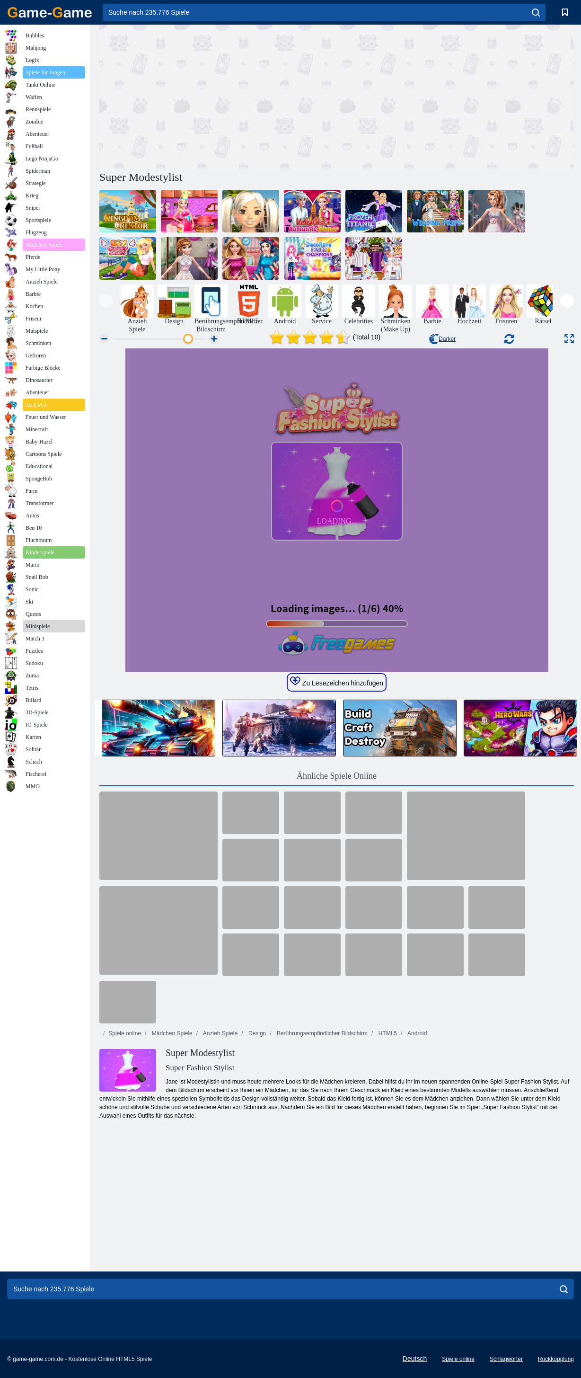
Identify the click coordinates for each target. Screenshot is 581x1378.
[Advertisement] (218, 96)
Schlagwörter (506, 1359)
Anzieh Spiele (220, 1033)
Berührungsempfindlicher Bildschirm (321, 1033)
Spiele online (124, 1033)
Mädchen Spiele (171, 1033)
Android (416, 1033)
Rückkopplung (556, 1359)
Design (256, 1033)
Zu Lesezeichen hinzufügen (336, 681)
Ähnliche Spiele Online (337, 776)
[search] (536, 12)
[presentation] (106, 301)
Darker (442, 339)
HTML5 (387, 1033)
